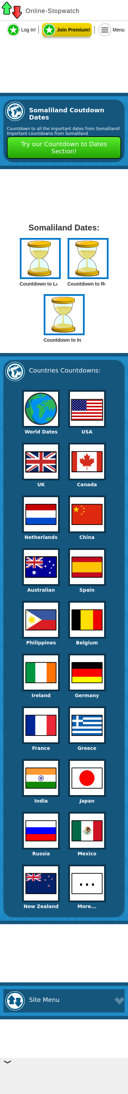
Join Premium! (73, 30)
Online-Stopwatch (53, 11)
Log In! (28, 30)
